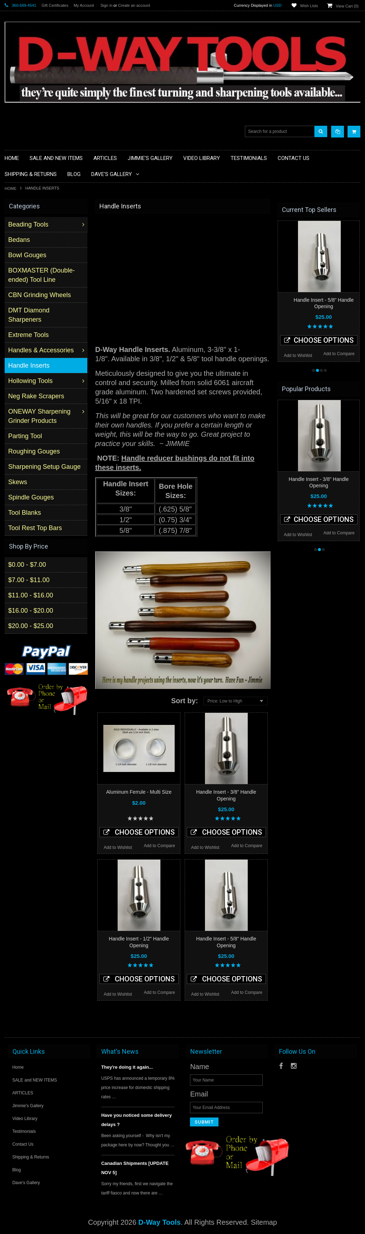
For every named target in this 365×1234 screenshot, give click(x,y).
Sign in (107, 5)
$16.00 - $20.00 (30, 610)
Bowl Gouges (28, 255)
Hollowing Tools (31, 380)
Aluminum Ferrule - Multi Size (139, 792)
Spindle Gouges (32, 497)
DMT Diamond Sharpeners (29, 315)
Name (199, 1066)
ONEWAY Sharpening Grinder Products (40, 416)
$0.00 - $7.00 (27, 564)
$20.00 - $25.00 (30, 625)
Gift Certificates (55, 5)
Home (10, 188)
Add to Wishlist (118, 847)
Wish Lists (309, 6)
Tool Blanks (25, 512)
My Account (84, 5)
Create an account (134, 5)
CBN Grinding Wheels (40, 295)
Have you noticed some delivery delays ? (136, 1120)
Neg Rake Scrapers (37, 396)
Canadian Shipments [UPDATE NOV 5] (135, 1168)
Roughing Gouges (35, 451)
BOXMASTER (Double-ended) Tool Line (42, 275)
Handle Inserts (29, 365)
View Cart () (347, 6)
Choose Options (139, 832)
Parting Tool (26, 436)
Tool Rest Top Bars (36, 528)
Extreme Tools (29, 334)
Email (199, 1094)
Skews (18, 482)
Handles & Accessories (41, 350)
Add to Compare (159, 845)
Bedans (20, 239)
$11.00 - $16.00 (30, 594)
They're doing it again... (127, 1067)
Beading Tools (29, 224)
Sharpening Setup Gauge (45, 466)
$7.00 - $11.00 (29, 579)
